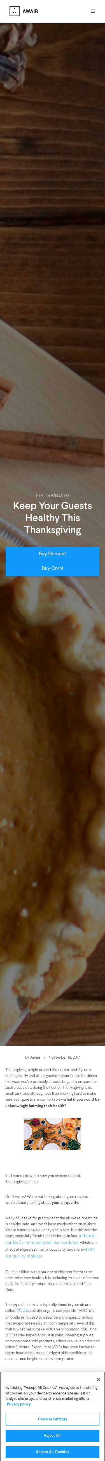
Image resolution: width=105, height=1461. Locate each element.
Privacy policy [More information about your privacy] (19, 1405)
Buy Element (52, 554)
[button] (93, 11)
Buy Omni (52, 568)
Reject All (52, 1436)
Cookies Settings (52, 1420)
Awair (35, 1057)
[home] (22, 11)
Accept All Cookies (52, 1453)
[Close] (98, 1380)
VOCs (22, 1310)
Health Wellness (52, 496)
